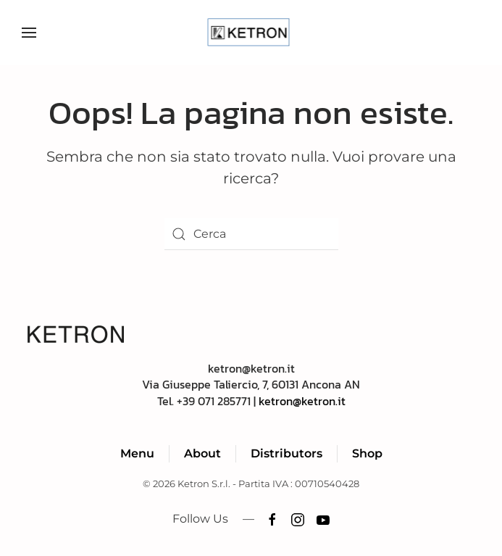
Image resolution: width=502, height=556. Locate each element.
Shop (367, 453)
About (202, 453)
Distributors (286, 453)
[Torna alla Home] (251, 32)
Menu (137, 453)
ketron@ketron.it (302, 401)
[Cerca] (251, 234)
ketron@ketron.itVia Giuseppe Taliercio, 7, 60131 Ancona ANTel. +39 (251, 385)
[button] (29, 32)
